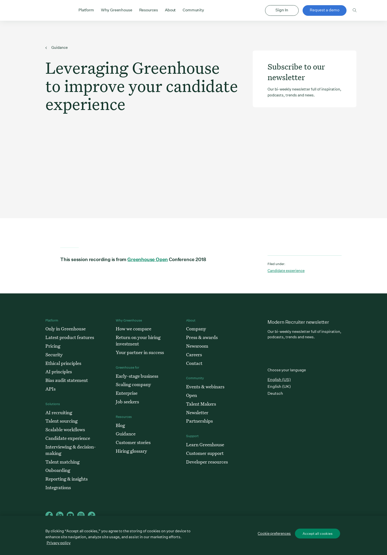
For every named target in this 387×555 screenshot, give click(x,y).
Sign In (281, 10)
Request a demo (324, 10)
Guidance (56, 47)
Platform (86, 9)
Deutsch (275, 393)
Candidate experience (286, 270)
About (170, 9)
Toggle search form (355, 10)
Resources (148, 9)
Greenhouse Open (147, 259)
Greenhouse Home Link (47, 11)
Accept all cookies (317, 533)
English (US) (279, 379)
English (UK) (279, 386)
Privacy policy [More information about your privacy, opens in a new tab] (59, 542)
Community (193, 9)
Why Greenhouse (116, 9)
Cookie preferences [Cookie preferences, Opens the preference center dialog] (274, 533)
